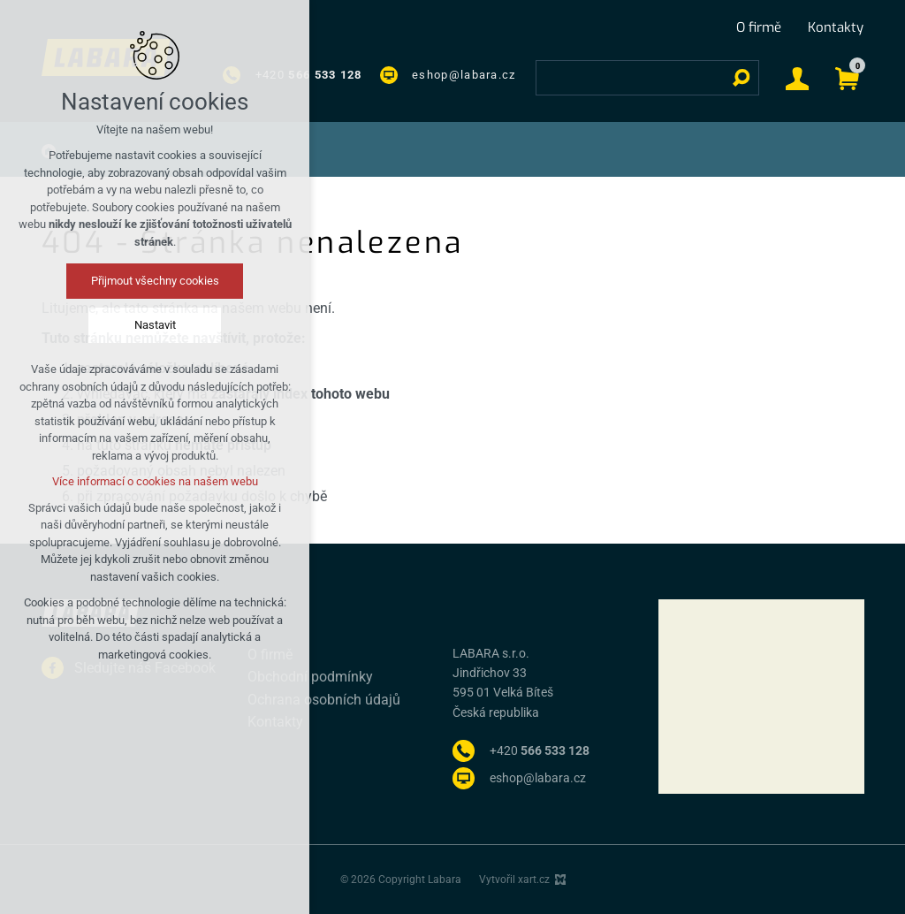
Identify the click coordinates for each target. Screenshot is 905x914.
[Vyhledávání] (741, 77)
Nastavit (155, 324)
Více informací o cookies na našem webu (155, 481)
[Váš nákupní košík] (847, 77)
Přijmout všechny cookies (155, 280)
